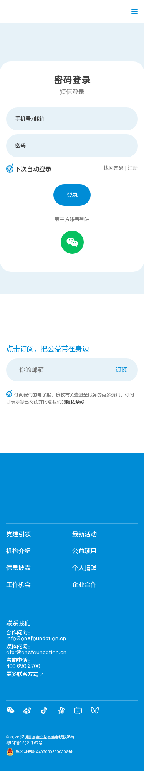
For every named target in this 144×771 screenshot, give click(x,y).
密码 (20, 145)
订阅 (122, 370)
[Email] (56, 370)
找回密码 (114, 168)
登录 (72, 195)
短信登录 (72, 92)
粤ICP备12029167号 (24, 743)
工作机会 (18, 584)
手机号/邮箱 (30, 119)
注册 (133, 168)
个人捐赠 (84, 568)
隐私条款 (75, 401)
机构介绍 (18, 551)
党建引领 (18, 534)
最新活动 (84, 534)
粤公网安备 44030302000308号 (44, 752)
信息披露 (18, 568)
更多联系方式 (25, 674)
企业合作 (84, 584)
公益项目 (84, 551)
